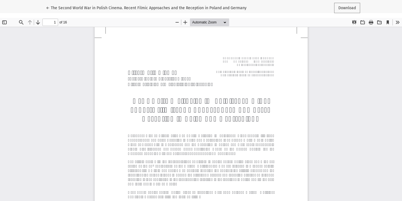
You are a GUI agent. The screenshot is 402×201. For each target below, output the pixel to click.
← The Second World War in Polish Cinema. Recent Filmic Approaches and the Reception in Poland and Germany (146, 7)
